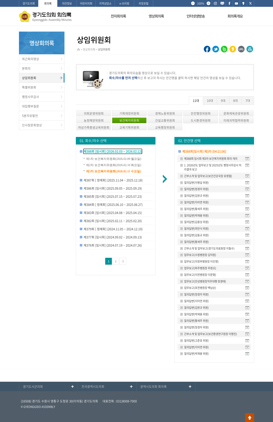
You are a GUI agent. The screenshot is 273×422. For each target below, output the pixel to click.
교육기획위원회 (129, 127)
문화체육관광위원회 (236, 113)
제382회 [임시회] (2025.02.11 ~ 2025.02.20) (113, 220)
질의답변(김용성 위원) (196, 222)
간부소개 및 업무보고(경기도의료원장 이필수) (209, 248)
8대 (235, 100)
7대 (248, 100)
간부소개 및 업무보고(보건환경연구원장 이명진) (210, 334)
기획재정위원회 (129, 113)
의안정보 (67, 3)
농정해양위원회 (94, 120)
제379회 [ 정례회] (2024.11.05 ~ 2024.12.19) (113, 229)
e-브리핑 (124, 3)
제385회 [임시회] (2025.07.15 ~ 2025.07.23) (113, 196)
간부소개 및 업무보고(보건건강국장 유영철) (208, 176)
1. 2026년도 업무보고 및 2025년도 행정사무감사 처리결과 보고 (212, 167)
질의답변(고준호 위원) (196, 340)
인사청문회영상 (32, 125)
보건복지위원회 (129, 120)
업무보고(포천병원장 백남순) (200, 288)
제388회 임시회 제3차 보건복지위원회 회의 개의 (210, 158)
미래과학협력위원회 (236, 120)
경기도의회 (29, 3)
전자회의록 (118, 16)
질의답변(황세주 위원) (196, 209)
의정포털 (143, 3)
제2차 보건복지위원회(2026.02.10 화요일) (113, 165)
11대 (196, 100)
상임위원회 (29, 77)
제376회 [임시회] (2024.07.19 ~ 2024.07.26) (113, 245)
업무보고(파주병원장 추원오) (200, 268)
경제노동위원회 (165, 113)
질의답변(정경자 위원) (196, 189)
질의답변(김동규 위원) (196, 235)
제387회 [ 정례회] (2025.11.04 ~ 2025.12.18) (113, 180)
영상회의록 (156, 16)
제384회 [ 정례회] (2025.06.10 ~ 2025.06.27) (113, 204)
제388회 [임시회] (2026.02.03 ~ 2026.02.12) (113, 151)
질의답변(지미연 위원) (196, 202)
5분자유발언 (30, 115)
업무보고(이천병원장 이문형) (200, 275)
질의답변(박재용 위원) (196, 215)
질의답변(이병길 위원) (196, 182)
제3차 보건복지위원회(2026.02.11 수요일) (113, 171)
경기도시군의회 (33, 386)
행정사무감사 (30, 96)
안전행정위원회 (201, 113)
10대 (210, 100)
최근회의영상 (30, 59)
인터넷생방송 (196, 16)
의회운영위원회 (94, 113)
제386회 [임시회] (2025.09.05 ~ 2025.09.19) (113, 188)
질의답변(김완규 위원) (196, 196)
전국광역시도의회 (93, 386)
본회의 (26, 68)
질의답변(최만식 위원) (196, 228)
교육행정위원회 (165, 127)
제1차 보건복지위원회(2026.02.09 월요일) (113, 158)
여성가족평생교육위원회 (93, 127)
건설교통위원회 (165, 120)
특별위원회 (29, 87)
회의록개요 (235, 16)
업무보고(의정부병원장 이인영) (201, 261)
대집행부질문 (30, 106)
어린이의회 (86, 3)
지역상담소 (105, 3)
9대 (223, 100)
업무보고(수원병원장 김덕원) (200, 255)
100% (200, 3)
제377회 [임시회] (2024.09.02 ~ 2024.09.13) (113, 237)
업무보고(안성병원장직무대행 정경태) (205, 281)
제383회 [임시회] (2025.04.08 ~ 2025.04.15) (113, 212)
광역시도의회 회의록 (153, 386)
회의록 (48, 3)
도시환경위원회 (201, 120)
